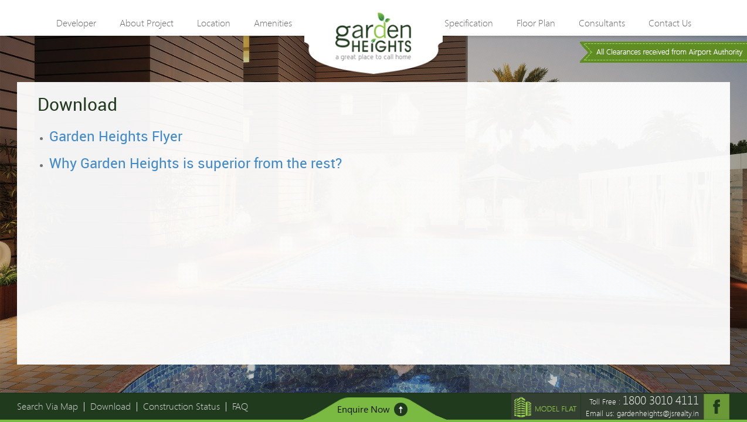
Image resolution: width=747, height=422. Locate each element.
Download (110, 406)
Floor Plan (536, 23)
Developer (76, 23)
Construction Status (181, 406)
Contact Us (669, 23)
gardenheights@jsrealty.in (658, 413)
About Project (147, 23)
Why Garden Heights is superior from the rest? (195, 163)
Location (213, 23)
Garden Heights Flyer (115, 136)
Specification (468, 23)
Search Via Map (47, 406)
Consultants (602, 23)
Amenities (273, 23)
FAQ (240, 406)
